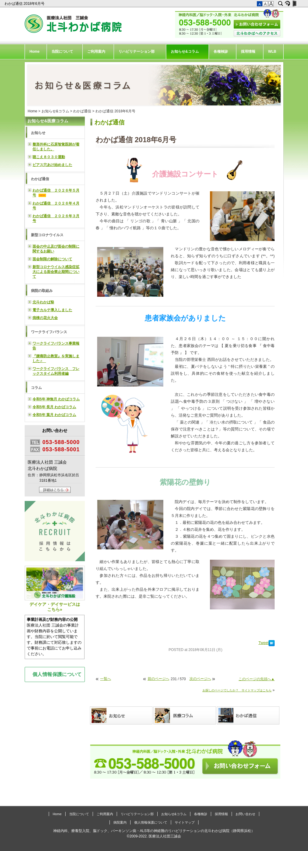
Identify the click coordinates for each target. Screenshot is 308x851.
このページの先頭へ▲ (257, 679)
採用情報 (248, 51)
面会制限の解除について (52, 259)
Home (34, 51)
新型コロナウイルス (47, 235)
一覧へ (105, 679)
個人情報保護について (57, 674)
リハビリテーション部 (137, 51)
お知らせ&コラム (185, 51)
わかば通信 (82, 111)
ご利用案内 (96, 51)
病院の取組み (42, 291)
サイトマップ (185, 822)
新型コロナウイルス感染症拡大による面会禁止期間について (55, 272)
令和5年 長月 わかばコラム (54, 407)
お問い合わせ (245, 814)
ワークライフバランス (49, 332)
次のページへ (200, 679)
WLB (272, 51)
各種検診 (221, 51)
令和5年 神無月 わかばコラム (56, 399)
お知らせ (38, 133)
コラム (36, 388)
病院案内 (120, 822)
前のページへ (158, 679)
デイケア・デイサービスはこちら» (55, 589)
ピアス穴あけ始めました (52, 165)
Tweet (263, 643)
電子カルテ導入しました (52, 310)
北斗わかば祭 (43, 302)
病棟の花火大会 (45, 318)
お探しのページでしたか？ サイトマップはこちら (237, 690)
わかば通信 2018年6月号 (25, 4)
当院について (62, 51)
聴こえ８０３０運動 (48, 157)
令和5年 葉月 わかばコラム (54, 415)
